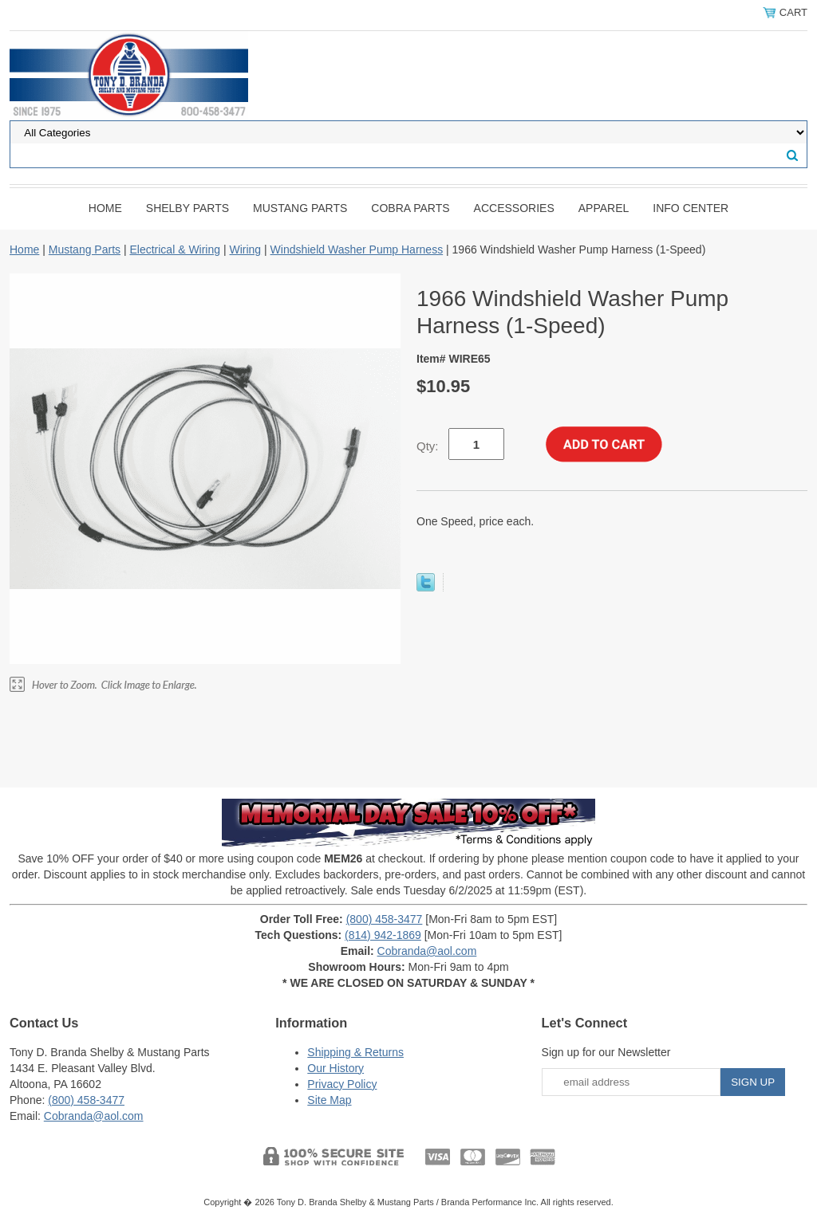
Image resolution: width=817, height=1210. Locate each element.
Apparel (604, 208)
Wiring (245, 249)
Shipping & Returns (355, 1052)
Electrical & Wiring (174, 249)
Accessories (514, 208)
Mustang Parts (300, 208)
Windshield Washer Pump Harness (357, 249)
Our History (335, 1068)
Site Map (329, 1100)
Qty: (427, 446)
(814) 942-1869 (383, 935)
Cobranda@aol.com (427, 951)
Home (105, 208)
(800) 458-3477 (384, 919)
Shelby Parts (187, 208)
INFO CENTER (690, 208)
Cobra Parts (410, 208)
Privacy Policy (342, 1084)
